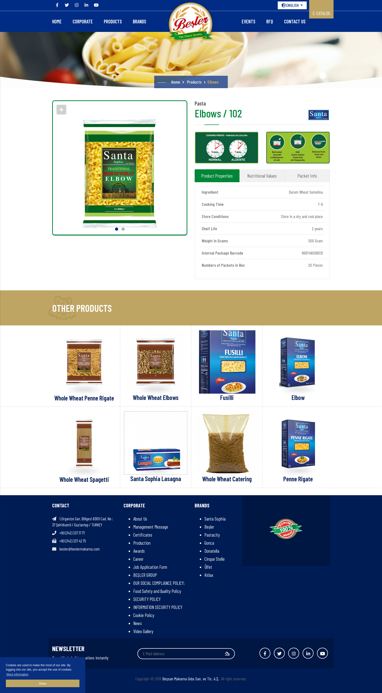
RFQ (269, 21)
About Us (140, 519)
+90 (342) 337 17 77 (72, 532)
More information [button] (17, 674)
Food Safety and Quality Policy (157, 591)
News (137, 623)
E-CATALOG (321, 13)
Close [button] (42, 683)
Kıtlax (208, 575)
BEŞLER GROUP (145, 575)
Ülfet (208, 567)
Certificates (142, 535)
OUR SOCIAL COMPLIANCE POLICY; (159, 583)
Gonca (209, 543)
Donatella (211, 551)
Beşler (209, 527)
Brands (139, 21)
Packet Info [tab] (307, 176)
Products (113, 21)
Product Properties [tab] (217, 176)
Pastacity (212, 535)
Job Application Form (150, 567)
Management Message (150, 527)
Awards (139, 551)
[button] (116, 229)
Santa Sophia (215, 519)
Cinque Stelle (214, 559)
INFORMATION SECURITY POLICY (157, 607)
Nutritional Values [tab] (262, 176)
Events (248, 21)
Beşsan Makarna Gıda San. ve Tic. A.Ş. (190, 678)
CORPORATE (83, 21)
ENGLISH (290, 5)
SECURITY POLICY (147, 599)
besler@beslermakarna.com (79, 548)
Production (142, 543)
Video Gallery (143, 631)
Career (138, 559)
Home (57, 21)
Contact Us (295, 21)
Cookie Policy (143, 615)
